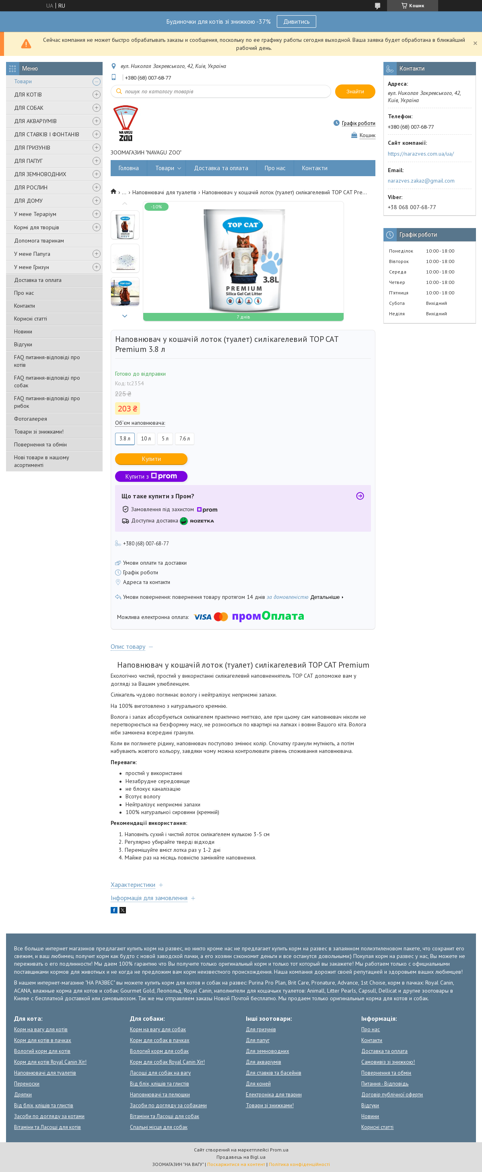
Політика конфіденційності (299, 1164)
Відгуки (23, 344)
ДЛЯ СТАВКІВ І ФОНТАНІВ (46, 134)
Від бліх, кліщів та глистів (43, 1105)
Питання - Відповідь (384, 1083)
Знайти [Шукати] (355, 91)
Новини (23, 331)
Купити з (151, 476)
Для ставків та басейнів (273, 1072)
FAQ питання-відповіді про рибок (47, 402)
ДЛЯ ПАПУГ (28, 160)
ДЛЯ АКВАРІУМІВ (35, 121)
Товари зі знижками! (39, 431)
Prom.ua (279, 1150)
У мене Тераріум (35, 214)
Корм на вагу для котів (41, 1029)
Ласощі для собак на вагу (160, 1072)
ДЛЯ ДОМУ (28, 200)
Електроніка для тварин (274, 1094)
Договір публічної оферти (392, 1094)
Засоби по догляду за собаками (168, 1105)
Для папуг (258, 1040)
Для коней (258, 1083)
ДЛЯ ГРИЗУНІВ (32, 147)
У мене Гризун (31, 267)
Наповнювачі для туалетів (164, 192)
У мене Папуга (32, 253)
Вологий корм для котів (42, 1051)
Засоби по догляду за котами (49, 1116)
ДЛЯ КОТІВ (28, 94)
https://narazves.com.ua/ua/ (421, 153)
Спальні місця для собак (158, 1127)
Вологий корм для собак (159, 1051)
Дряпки (23, 1094)
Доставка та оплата (38, 280)
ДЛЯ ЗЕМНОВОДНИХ (40, 174)
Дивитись (296, 21)
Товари (23, 81)
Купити (151, 459)
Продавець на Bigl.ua (241, 1157)
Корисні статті (30, 318)
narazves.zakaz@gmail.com (421, 180)
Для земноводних (267, 1051)
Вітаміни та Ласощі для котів (47, 1127)
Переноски (26, 1083)
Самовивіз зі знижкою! (388, 1062)
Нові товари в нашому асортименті (41, 461)
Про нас (24, 292)
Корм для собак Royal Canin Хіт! (167, 1062)
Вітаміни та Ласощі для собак (164, 1116)
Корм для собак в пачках (160, 1040)
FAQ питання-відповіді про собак (47, 381)
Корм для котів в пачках (42, 1040)
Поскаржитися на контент (236, 1164)
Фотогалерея (30, 418)
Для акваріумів (263, 1062)
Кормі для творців (36, 227)
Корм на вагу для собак (158, 1029)
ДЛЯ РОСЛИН (30, 187)
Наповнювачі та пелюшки (160, 1094)
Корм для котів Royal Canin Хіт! (50, 1062)
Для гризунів (261, 1029)
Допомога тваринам (39, 240)
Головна (129, 168)
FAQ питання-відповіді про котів (47, 361)
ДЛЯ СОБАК (28, 107)
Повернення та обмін (40, 444)
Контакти (24, 305)
